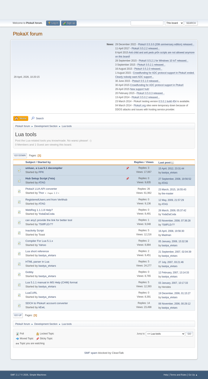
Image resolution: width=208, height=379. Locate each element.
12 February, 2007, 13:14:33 (173, 272)
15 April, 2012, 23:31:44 (171, 168)
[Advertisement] (104, 9)
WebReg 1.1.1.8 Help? (39, 209)
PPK (41, 172)
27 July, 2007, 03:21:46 (171, 262)
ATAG (41, 182)
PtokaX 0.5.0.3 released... (151, 93)
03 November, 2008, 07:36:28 (174, 220)
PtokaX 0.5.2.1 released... (152, 64)
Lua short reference (37, 251)
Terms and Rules (178, 375)
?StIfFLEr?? (46, 224)
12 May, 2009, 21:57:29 (171, 200)
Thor (41, 192)
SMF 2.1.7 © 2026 (19, 375)
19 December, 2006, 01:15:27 (174, 293)
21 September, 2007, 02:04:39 (174, 251)
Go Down (20, 155)
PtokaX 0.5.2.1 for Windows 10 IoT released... (163, 60)
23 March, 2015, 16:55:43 (172, 189)
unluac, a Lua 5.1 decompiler (43, 168)
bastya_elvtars (169, 172)
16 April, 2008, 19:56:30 (171, 231)
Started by (44, 162)
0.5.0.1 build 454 (167, 101)
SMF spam (90, 352)
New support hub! (139, 89)
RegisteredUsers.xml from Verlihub (46, 199)
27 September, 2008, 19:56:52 (174, 178)
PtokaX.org (140, 105)
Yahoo (42, 244)
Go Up (18, 315)
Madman (166, 235)
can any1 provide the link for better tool (48, 220)
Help (166, 375)
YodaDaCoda (46, 213)
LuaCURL (31, 292)
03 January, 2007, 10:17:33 (173, 283)
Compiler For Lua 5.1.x (39, 240)
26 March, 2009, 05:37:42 (172, 210)
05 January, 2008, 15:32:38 (173, 241)
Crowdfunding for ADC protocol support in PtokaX (157, 85)
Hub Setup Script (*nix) (40, 178)
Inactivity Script (34, 230)
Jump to (140, 333)
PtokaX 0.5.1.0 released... (146, 81)
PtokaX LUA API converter (41, 188)
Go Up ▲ (193, 375)
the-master (167, 193)
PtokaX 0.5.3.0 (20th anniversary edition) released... (166, 44)
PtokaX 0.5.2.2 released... (146, 48)
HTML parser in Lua (37, 261)
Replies (139, 162)
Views (150, 162)
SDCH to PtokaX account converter (46, 303)
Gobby (29, 272)
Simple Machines (38, 375)
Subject (30, 162)
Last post (166, 162)
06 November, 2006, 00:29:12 (174, 303)
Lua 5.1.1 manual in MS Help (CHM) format (51, 282)
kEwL (42, 307)
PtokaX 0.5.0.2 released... (146, 97)
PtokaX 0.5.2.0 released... (148, 68)
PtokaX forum (27, 33)
